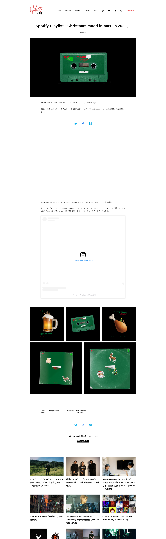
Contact (87, 10)
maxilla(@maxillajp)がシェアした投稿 (83, 295)
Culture (77, 10)
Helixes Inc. (45, 102)
